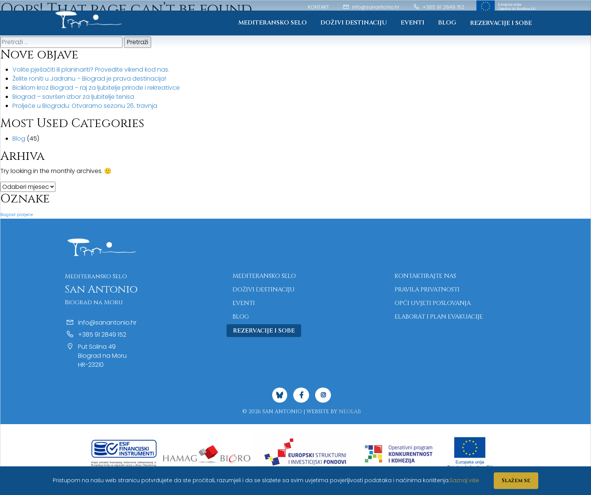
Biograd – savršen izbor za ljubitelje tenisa (73, 96)
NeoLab (350, 411)
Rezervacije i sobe (501, 23)
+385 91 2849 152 (438, 7)
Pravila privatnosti (427, 289)
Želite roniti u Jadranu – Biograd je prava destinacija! (89, 78)
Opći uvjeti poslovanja (433, 303)
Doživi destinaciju (353, 22)
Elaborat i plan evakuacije (439, 317)
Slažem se (516, 480)
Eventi (412, 22)
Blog (447, 22)
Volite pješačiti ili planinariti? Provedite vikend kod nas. (90, 69)
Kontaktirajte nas (425, 276)
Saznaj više (464, 480)
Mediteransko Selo (272, 22)
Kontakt (318, 7)
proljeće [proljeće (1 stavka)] (25, 215)
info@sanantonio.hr (371, 7)
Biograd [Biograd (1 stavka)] (7, 215)
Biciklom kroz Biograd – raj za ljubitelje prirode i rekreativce (96, 87)
